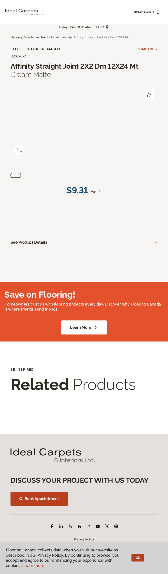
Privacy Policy (84, 539)
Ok (138, 558)
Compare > (147, 49)
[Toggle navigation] (158, 12)
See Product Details (28, 242)
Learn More (84, 327)
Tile (63, 37)
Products (47, 37)
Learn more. (33, 565)
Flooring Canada (22, 37)
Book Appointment (39, 498)
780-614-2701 (143, 12)
